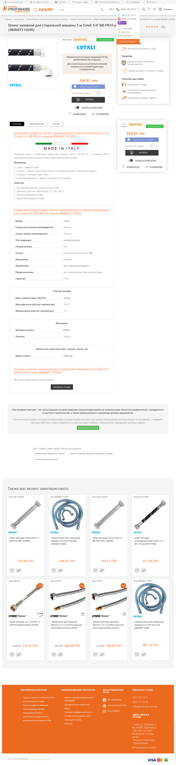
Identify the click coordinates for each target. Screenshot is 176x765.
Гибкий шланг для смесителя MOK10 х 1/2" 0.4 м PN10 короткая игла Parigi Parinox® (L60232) (67, 625)
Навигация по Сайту (72, 720)
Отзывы (56, 124)
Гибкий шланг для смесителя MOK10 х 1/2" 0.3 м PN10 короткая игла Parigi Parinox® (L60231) (108, 625)
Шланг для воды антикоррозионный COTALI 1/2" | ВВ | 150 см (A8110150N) (149, 541)
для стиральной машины (76, 266)
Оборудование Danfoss (32, 713)
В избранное (79, 114)
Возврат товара (80, 2)
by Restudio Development (40, 759)
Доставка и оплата (39, 2)
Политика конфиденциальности (78, 712)
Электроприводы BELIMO (34, 709)
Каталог (46, 10)
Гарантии (60, 2)
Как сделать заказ (13, 2)
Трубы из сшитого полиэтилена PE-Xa (39, 698)
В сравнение (102, 114)
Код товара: (67, 40)
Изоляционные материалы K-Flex (37, 720)
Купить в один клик (92, 108)
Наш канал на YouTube (117, 705)
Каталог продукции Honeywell (35, 705)
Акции (67, 708)
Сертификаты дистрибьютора (76, 705)
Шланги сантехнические (46, 459)
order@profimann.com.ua (88, 428)
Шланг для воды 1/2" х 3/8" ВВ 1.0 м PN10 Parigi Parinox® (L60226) (24, 623)
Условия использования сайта (77, 716)
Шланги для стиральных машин (50, 453)
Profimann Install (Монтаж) (107, 2)
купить (90, 99)
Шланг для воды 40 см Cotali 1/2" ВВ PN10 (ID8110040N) (24, 539)
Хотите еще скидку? (90, 87)
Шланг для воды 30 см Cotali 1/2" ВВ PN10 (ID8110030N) (108, 539)
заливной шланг (72, 240)
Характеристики (36, 124)
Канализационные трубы (34, 701)
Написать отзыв (163, 27)
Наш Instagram (114, 711)
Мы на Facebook (114, 700)
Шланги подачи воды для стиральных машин (91, 453)
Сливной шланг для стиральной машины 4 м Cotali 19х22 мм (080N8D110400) (65, 541)
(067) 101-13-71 (130, 9)
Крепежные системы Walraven (36, 717)
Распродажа (133, 2)
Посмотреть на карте (145, 747)
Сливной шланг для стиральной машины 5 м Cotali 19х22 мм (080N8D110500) (149, 625)
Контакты (152, 2)
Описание (17, 124)
